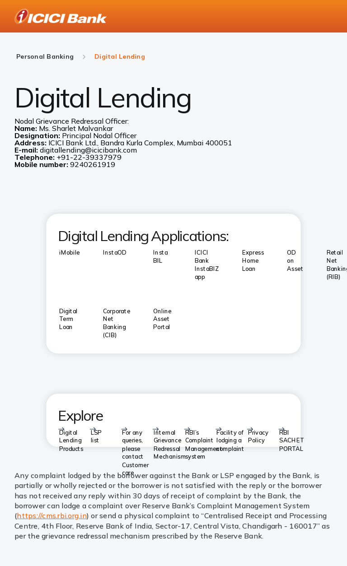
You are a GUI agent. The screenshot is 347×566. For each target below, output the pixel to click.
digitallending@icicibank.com (88, 149)
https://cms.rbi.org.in (52, 515)
